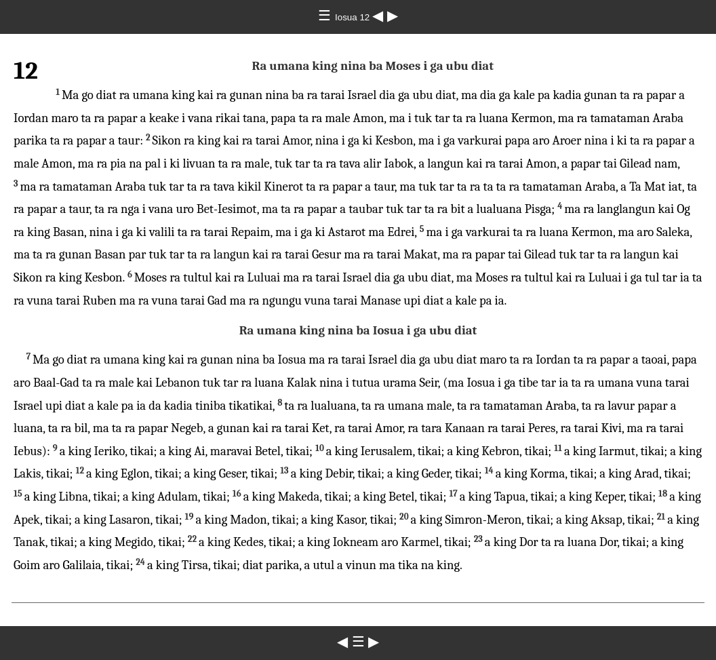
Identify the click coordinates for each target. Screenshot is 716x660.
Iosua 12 (353, 17)
